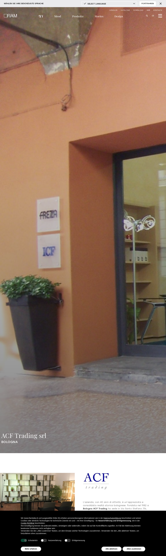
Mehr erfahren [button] (31, 549)
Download (138, 10)
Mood (57, 16)
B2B (148, 10)
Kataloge (125, 10)
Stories (99, 16)
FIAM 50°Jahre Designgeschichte (41, 16)
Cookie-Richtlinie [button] (27, 523)
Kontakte (157, 10)
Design (119, 16)
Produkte (78, 16)
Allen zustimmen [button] (134, 549)
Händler (113, 10)
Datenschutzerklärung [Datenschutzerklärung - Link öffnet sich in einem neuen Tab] (112, 518)
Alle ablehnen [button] (111, 549)
